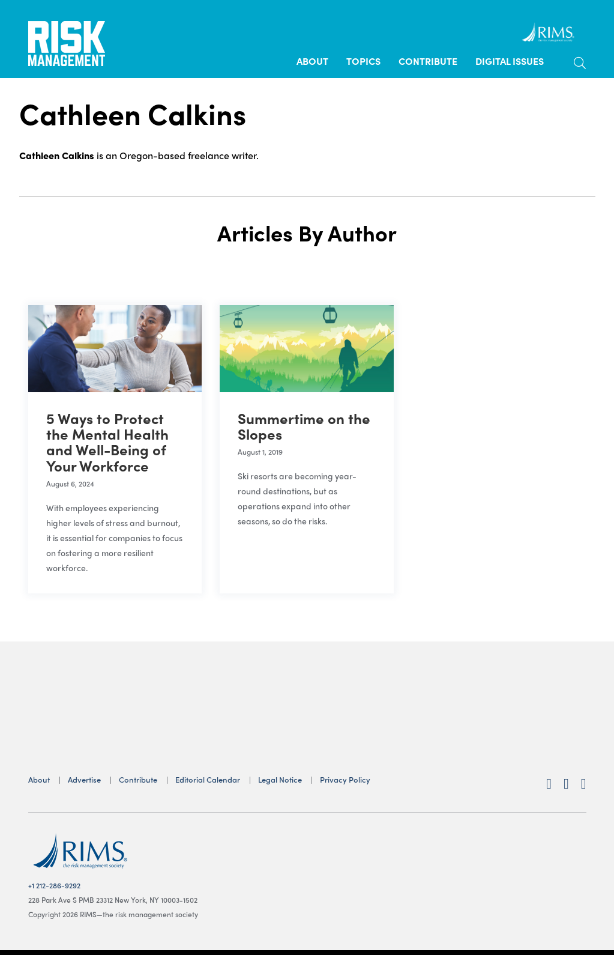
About (312, 61)
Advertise (84, 779)
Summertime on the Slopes (304, 426)
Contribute (428, 61)
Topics (363, 61)
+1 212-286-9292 (54, 885)
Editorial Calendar (207, 779)
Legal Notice (280, 779)
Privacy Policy (345, 779)
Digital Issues (509, 61)
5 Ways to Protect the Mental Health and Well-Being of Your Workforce (107, 442)
